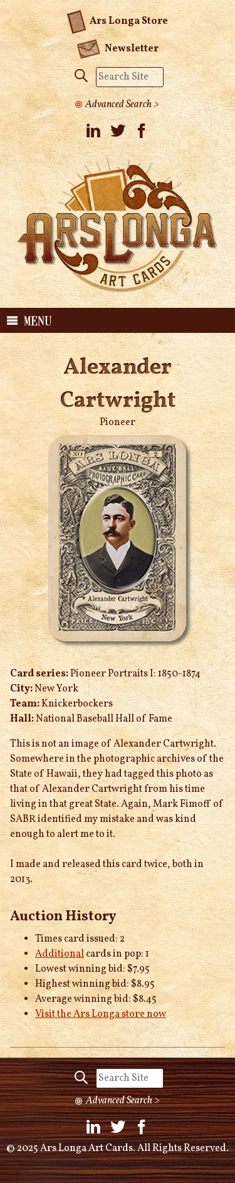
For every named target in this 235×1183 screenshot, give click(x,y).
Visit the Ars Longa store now (100, 1014)
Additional (59, 954)
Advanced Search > (122, 105)
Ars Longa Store (117, 19)
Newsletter (117, 47)
